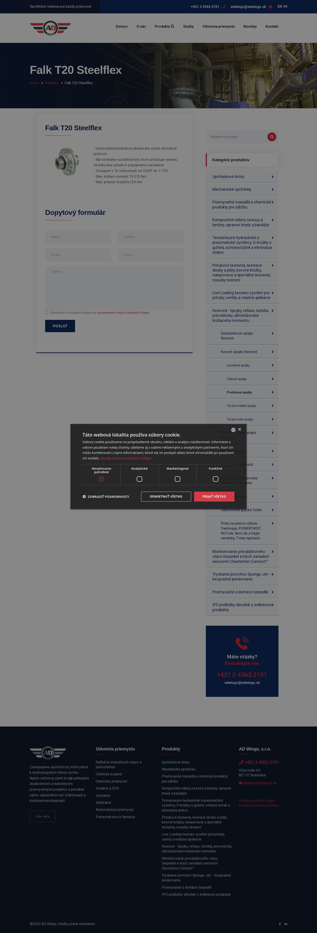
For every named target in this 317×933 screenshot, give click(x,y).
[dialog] (158, 466)
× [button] (239, 429)
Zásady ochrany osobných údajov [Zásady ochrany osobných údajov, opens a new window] (125, 458)
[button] (106, 496)
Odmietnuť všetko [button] (166, 496)
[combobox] (233, 430)
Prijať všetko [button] (214, 496)
